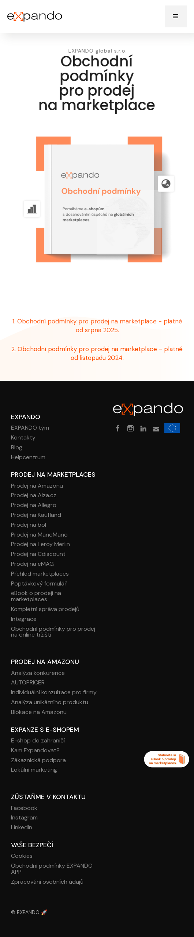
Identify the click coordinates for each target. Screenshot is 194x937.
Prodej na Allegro (33, 505)
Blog (16, 448)
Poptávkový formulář (39, 584)
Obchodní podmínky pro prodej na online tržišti (53, 632)
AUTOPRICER (28, 683)
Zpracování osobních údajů (47, 882)
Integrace (24, 619)
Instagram (24, 818)
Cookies (22, 856)
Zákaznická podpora (38, 760)
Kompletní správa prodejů (45, 609)
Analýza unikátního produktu (49, 702)
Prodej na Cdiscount (38, 554)
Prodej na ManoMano (39, 535)
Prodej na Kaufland (36, 515)
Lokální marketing (34, 770)
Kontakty (23, 438)
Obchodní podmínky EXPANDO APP (52, 869)
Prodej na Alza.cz (33, 495)
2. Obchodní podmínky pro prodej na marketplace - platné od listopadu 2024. (97, 353)
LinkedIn (21, 828)
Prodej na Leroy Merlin (40, 544)
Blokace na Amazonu (39, 712)
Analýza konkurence (38, 673)
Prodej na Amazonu (37, 486)
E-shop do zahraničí (38, 741)
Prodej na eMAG (32, 564)
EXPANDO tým (30, 428)
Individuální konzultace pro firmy (54, 693)
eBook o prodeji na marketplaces (36, 596)
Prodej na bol (28, 525)
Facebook (24, 808)
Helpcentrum (28, 457)
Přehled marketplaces (40, 574)
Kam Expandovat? (35, 751)
